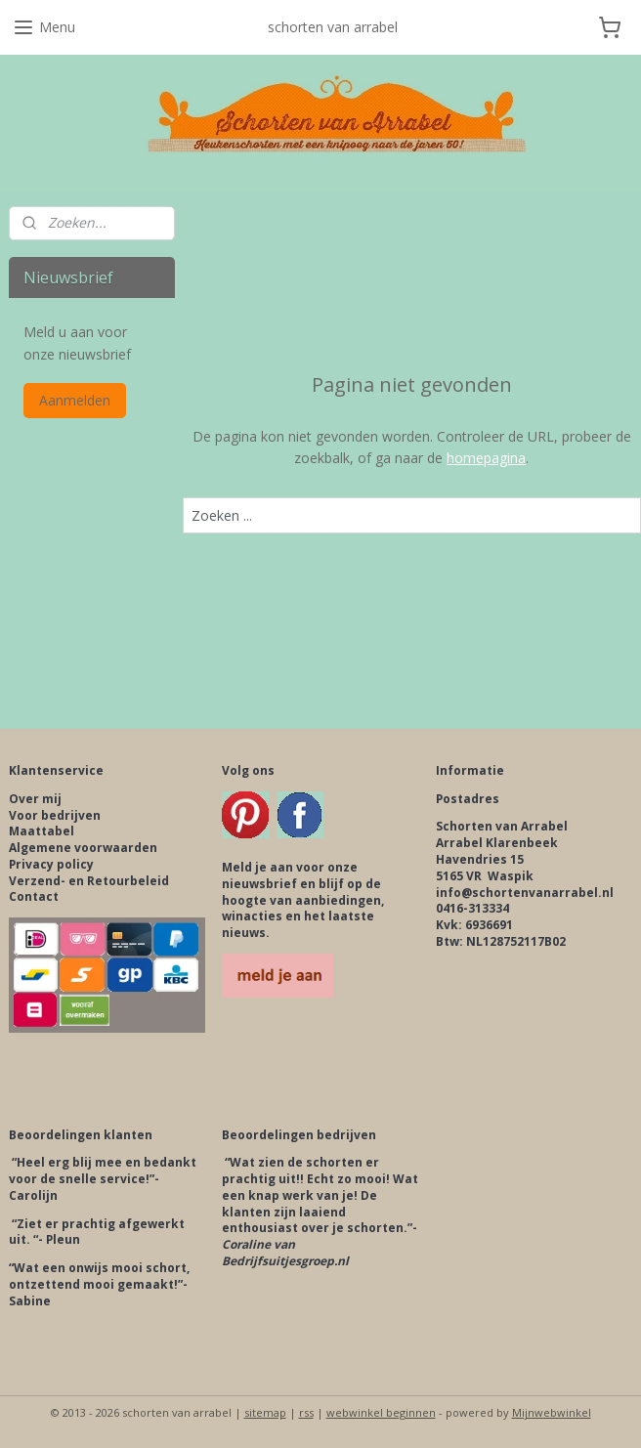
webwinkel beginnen (381, 1412)
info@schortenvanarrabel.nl (525, 892)
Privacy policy (51, 864)
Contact (34, 896)
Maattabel (41, 831)
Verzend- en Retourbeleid (89, 881)
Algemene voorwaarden (83, 847)
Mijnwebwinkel (551, 1412)
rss (306, 1412)
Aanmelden (74, 400)
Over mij (35, 798)
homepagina (487, 458)
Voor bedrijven (55, 815)
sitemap (265, 1412)
